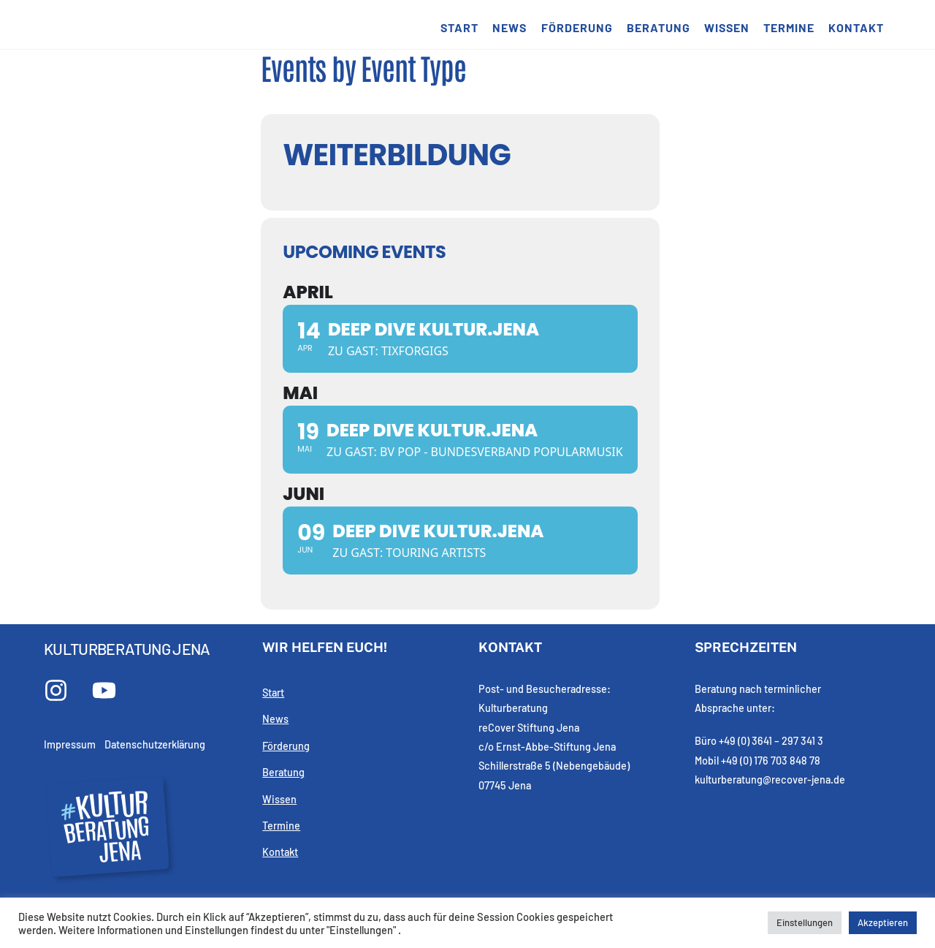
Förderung (577, 27)
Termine (788, 27)
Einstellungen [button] (804, 922)
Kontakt (856, 27)
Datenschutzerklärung (154, 744)
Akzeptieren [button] (883, 922)
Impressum (70, 744)
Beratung (658, 27)
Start (459, 27)
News (509, 27)
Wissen (726, 27)
